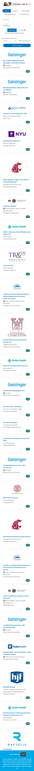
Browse (15, 11)
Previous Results (17, 45)
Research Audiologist (10, 422)
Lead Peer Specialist (9, 206)
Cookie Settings (14, 754)
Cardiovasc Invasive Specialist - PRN (15, 113)
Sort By (5, 41)
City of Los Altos (8, 265)
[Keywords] (17, 19)
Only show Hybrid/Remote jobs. (14, 33)
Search (7, 11)
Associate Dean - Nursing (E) (12, 406)
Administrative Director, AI (11, 141)
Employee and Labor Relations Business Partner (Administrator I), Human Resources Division (16, 296)
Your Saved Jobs (24, 14)
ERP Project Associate (10, 498)
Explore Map (25, 11)
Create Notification (25, 41)
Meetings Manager (9, 687)
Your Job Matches (10, 14)
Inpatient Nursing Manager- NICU (14, 390)
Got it (23, 754)
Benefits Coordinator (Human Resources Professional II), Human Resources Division (16, 567)
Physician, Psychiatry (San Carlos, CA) (15, 366)
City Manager (7, 749)
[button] (22, 30)
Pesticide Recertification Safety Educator (17, 536)
